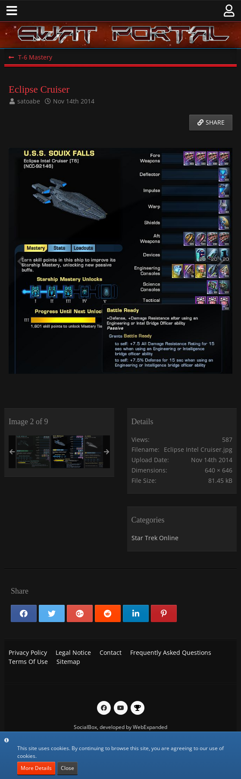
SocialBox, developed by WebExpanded (120, 727)
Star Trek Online (154, 538)
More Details (36, 768)
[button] (11, 11)
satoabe (28, 101)
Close (67, 768)
